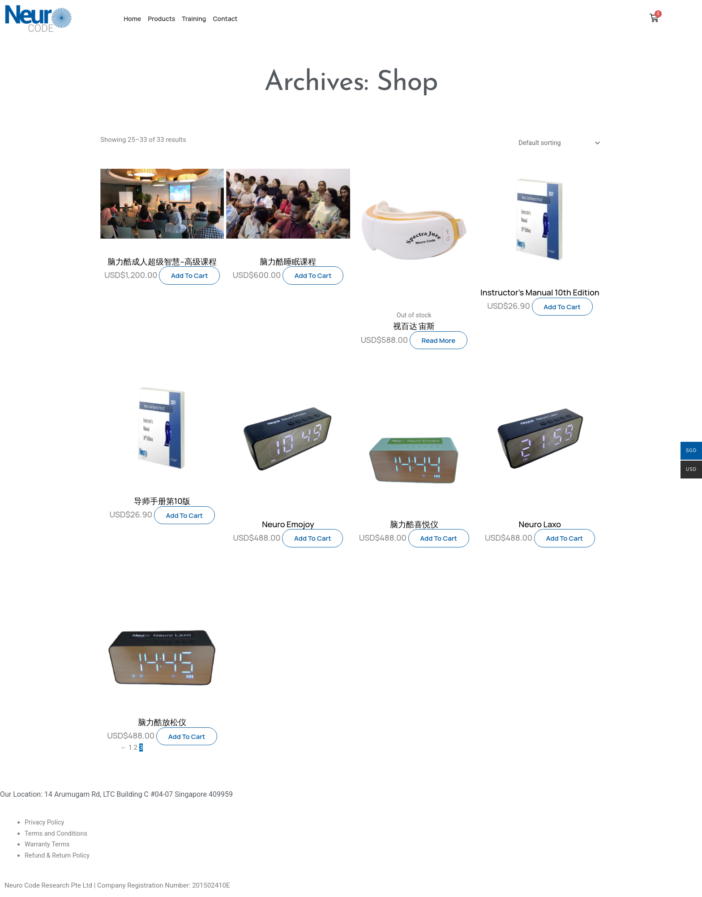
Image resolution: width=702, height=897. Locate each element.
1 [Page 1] (131, 749)
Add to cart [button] (178, 282)
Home (132, 18)
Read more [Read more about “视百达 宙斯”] (439, 341)
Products (161, 18)
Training (194, 18)
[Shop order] (555, 143)
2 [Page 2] (136, 749)
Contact (225, 18)
